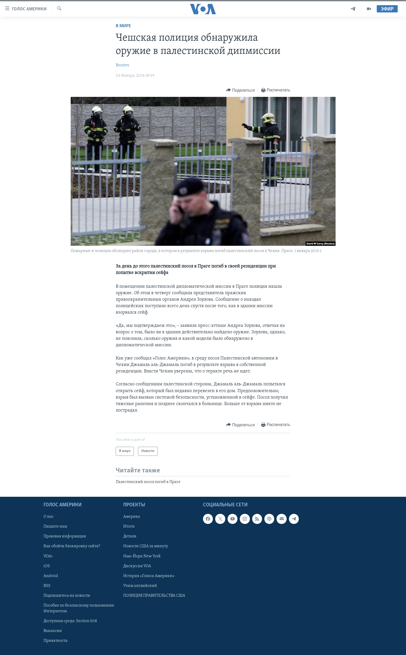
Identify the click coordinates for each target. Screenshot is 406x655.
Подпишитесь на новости (67, 596)
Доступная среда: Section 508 (70, 621)
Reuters (122, 65)
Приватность (55, 641)
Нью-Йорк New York (142, 556)
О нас (49, 517)
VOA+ (48, 556)
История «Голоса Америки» (149, 576)
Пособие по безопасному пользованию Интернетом (79, 608)
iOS (47, 566)
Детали (129, 536)
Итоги (129, 526)
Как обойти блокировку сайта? (72, 546)
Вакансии (53, 631)
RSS (47, 586)
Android (51, 576)
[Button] (240, 90)
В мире (123, 26)
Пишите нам (55, 526)
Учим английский (140, 586)
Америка (131, 517)
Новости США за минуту (145, 546)
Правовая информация (65, 536)
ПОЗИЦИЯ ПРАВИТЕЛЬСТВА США (154, 596)
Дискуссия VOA (137, 566)
